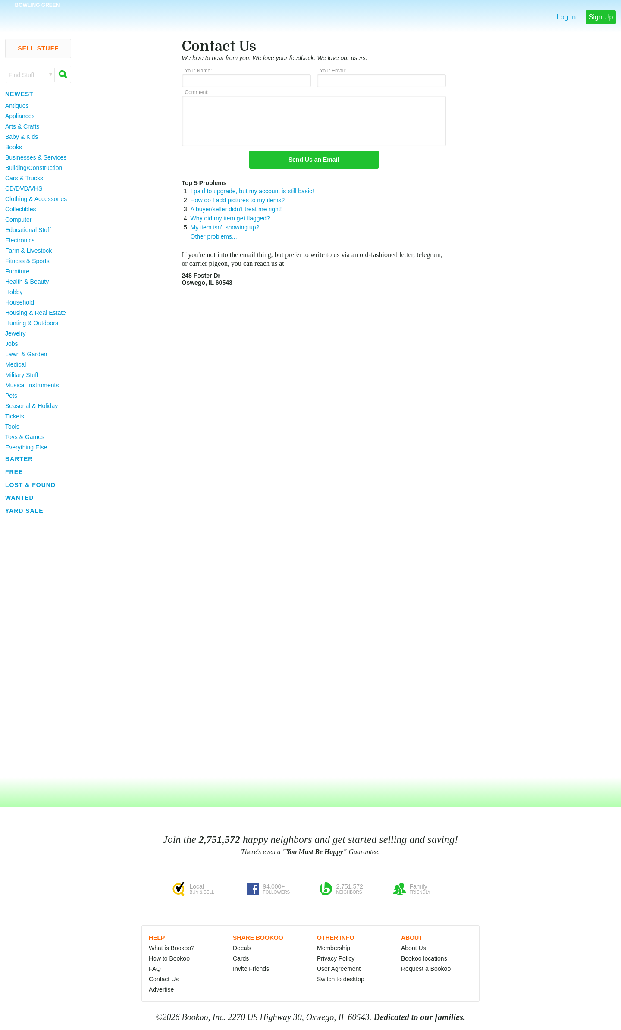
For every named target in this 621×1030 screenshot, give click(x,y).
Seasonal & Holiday (31, 405)
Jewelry (15, 333)
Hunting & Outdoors (31, 323)
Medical (15, 364)
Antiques (16, 105)
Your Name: (198, 71)
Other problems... (214, 236)
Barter (19, 458)
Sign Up (601, 17)
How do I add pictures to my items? (238, 200)
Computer (18, 219)
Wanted (19, 497)
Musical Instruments (32, 385)
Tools (12, 426)
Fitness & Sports (27, 261)
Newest (19, 94)
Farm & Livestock (28, 250)
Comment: (197, 92)
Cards (241, 958)
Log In (566, 17)
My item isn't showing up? (225, 227)
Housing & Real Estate (35, 312)
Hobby (13, 292)
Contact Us (164, 979)
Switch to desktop (340, 979)
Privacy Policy (335, 958)
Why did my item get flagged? (230, 218)
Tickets (14, 416)
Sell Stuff (38, 48)
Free (14, 471)
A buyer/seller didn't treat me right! (236, 209)
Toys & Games (24, 436)
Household (19, 302)
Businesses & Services (35, 157)
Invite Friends (251, 968)
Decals (242, 948)
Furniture (17, 271)
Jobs (11, 343)
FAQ (155, 968)
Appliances (20, 116)
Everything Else (26, 447)
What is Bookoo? (171, 948)
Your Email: (333, 71)
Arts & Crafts (22, 126)
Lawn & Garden (26, 354)
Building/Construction (33, 167)
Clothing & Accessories (36, 198)
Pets (11, 395)
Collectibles (20, 209)
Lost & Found (30, 484)
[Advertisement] (34, 646)
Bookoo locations (424, 958)
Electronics (19, 240)
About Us (413, 948)
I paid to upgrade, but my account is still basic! (252, 191)
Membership (333, 948)
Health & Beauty (27, 281)
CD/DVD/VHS (23, 188)
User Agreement (339, 968)
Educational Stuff (28, 229)
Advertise (161, 989)
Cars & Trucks (24, 178)
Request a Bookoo (426, 968)
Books (13, 147)
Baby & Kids (21, 136)
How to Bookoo (169, 958)
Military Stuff (21, 374)
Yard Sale (24, 510)
